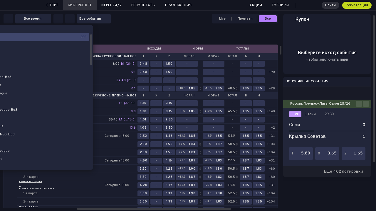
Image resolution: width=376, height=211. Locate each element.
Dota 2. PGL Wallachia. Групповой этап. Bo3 (101, 56)
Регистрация (357, 5)
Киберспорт (80, 5)
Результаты (143, 5)
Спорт (52, 5)
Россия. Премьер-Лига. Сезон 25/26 (320, 103)
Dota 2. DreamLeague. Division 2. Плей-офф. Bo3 (98, 96)
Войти (330, 5)
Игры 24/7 (111, 5)
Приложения (178, 5)
